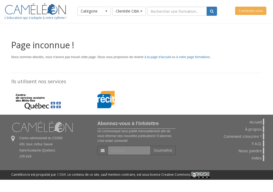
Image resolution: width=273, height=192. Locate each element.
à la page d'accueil (157, 57)
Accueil (256, 122)
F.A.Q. (257, 143)
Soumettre (163, 150)
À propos (253, 129)
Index (256, 158)
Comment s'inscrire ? (243, 136)
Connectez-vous (251, 11)
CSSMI (61, 174)
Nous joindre (250, 150)
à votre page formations (193, 57)
